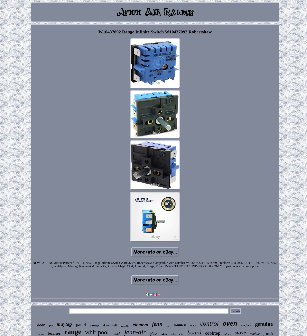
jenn (157, 324)
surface (246, 325)
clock (116, 334)
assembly (125, 326)
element (140, 325)
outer (193, 325)
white (164, 334)
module (255, 334)
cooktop (212, 333)
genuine (264, 324)
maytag (64, 324)
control (209, 323)
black (227, 334)
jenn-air (135, 332)
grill (51, 325)
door (41, 325)
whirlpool (97, 332)
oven (230, 323)
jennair (268, 334)
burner (54, 333)
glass (153, 334)
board (194, 332)
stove (240, 333)
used (168, 326)
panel (81, 324)
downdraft (110, 325)
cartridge (94, 325)
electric (177, 334)
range (72, 332)
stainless (180, 325)
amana (40, 334)
